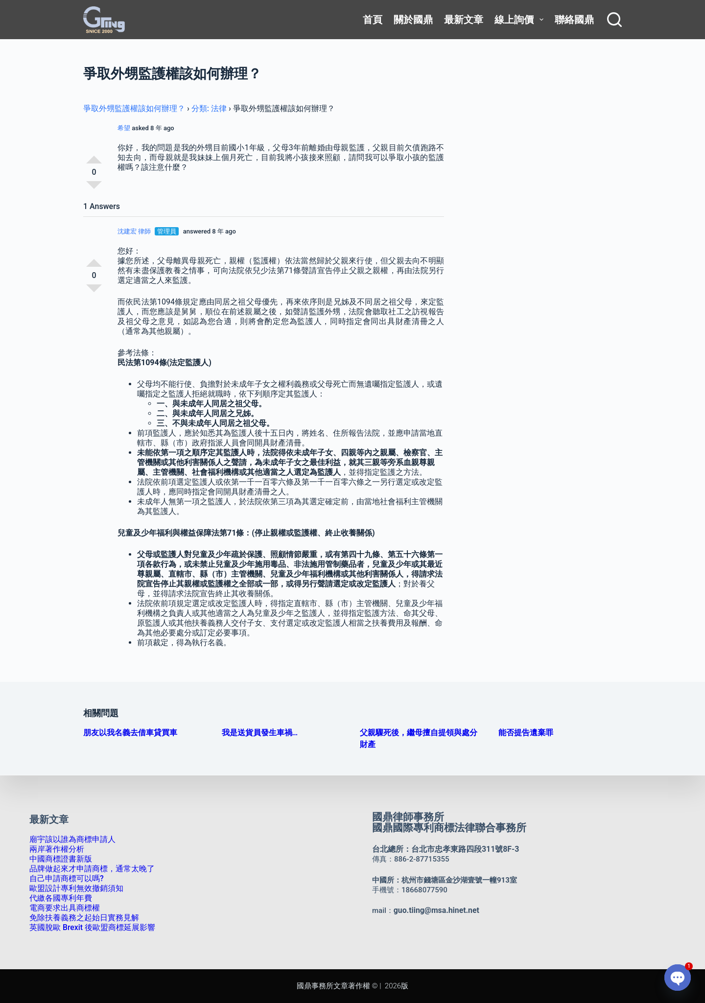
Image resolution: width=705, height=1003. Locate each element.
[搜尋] (614, 19)
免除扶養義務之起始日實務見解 (80, 917)
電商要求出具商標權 (62, 908)
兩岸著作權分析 (55, 849)
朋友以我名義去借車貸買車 (130, 732)
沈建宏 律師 (134, 231)
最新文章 (463, 19)
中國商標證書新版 (58, 859)
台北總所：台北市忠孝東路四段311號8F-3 (441, 849)
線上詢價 (520, 19)
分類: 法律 (209, 108)
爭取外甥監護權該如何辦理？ (134, 108)
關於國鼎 (413, 19)
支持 (94, 155)
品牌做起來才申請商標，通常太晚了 (88, 868)
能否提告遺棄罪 (525, 732)
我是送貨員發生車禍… (260, 732)
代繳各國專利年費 (58, 898)
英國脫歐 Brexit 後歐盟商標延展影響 (88, 927)
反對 (94, 189)
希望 (124, 128)
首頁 (372, 19)
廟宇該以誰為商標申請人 (69, 839)
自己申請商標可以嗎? (64, 878)
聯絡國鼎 (574, 19)
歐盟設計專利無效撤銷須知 (73, 888)
